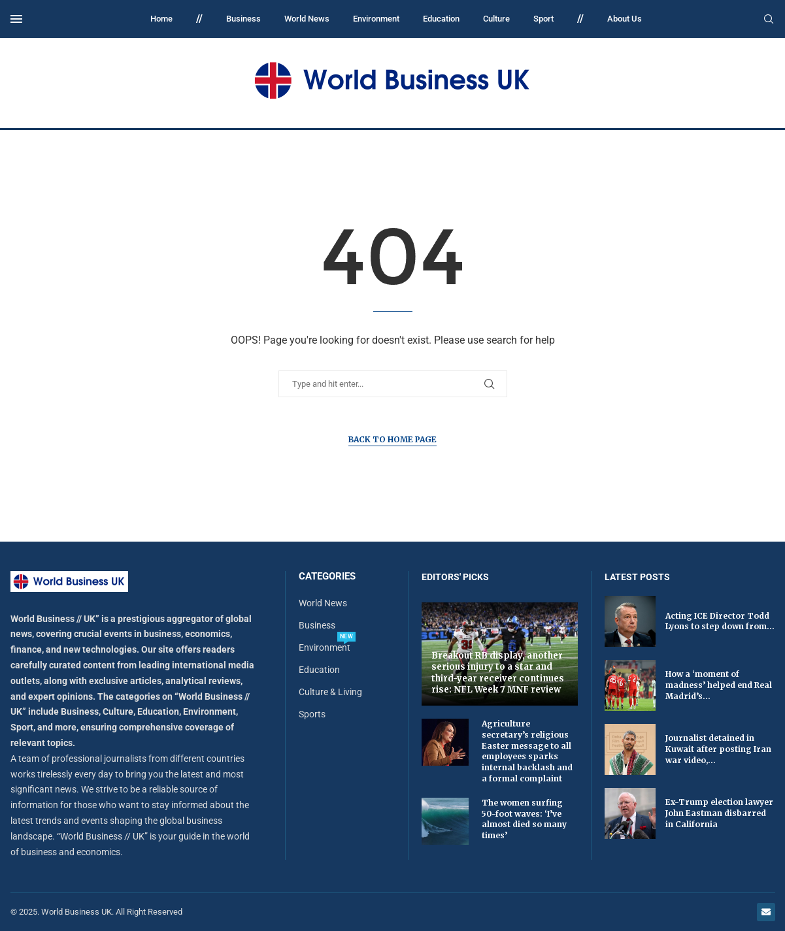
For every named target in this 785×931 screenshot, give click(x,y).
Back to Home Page (392, 439)
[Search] (768, 19)
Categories (327, 576)
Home (161, 19)
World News (306, 19)
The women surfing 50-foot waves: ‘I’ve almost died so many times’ (524, 819)
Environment (376, 19)
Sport (543, 19)
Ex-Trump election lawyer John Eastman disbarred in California (719, 813)
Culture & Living (330, 691)
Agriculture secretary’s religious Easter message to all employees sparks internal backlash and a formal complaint (527, 751)
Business (243, 19)
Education (441, 19)
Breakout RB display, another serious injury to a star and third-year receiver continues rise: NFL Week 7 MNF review (497, 673)
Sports (312, 714)
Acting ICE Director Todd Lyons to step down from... (720, 621)
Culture (496, 19)
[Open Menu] (16, 19)
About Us (624, 19)
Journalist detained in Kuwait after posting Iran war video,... (718, 749)
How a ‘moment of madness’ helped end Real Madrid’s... (718, 685)
